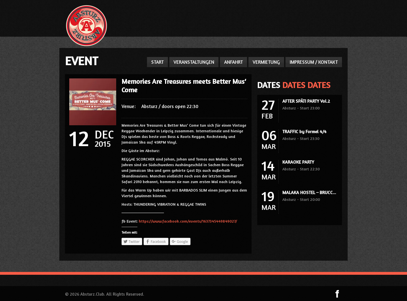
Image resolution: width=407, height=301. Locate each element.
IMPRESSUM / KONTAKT (314, 62)
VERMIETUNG (266, 62)
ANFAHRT (233, 62)
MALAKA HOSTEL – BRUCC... (309, 192)
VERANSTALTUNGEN (194, 62)
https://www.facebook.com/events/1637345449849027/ (188, 221)
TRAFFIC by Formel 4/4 (304, 131)
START (157, 62)
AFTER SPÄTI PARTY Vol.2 (306, 101)
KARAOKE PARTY (298, 162)
